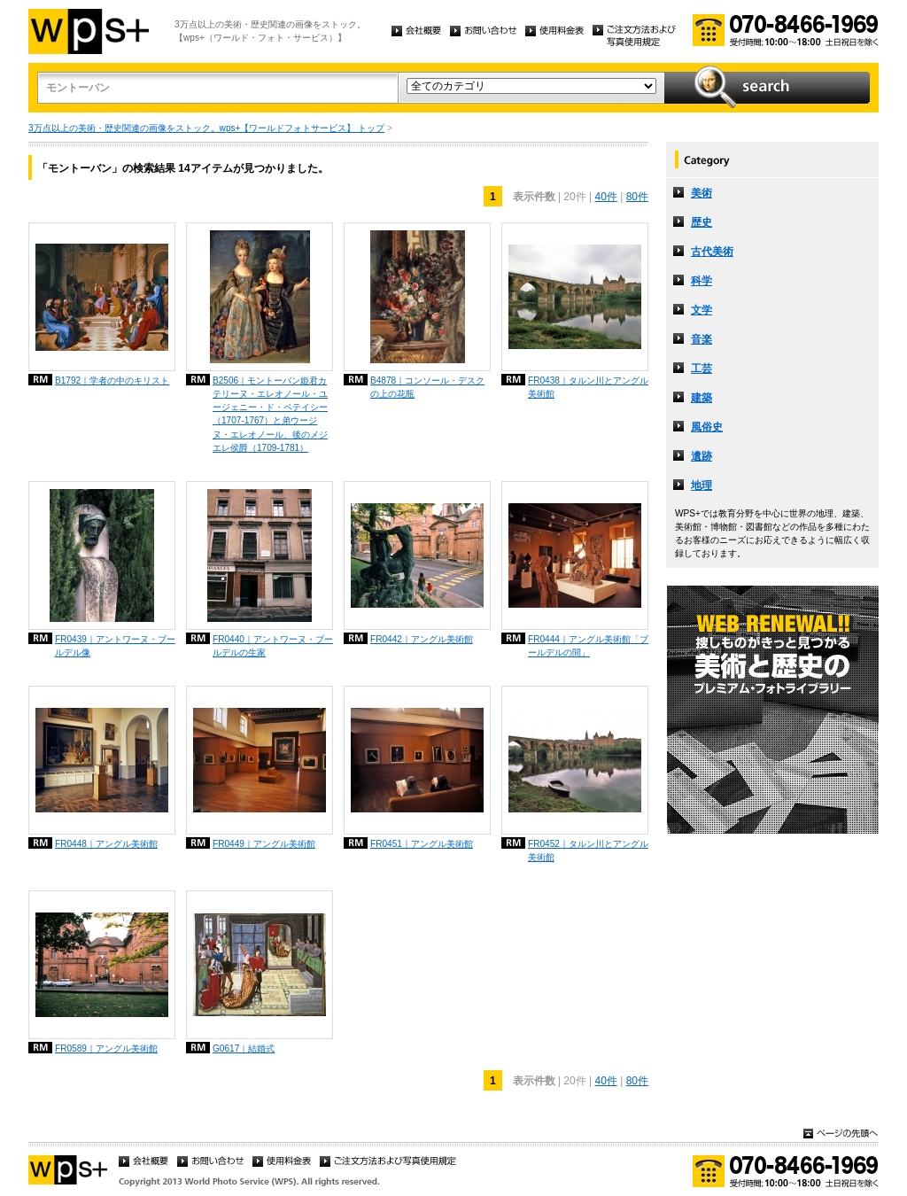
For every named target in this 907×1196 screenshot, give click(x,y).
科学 (701, 281)
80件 (637, 196)
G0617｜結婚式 (244, 1048)
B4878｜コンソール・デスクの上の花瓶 (427, 387)
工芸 (701, 368)
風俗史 (707, 427)
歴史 (701, 222)
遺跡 (701, 456)
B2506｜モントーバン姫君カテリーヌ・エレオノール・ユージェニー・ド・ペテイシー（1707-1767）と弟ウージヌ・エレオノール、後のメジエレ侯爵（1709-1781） (270, 414)
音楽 (701, 339)
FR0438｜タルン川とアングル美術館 (588, 387)
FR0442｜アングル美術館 (421, 639)
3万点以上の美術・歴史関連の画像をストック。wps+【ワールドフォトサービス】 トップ (206, 128)
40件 (605, 196)
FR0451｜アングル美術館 (421, 844)
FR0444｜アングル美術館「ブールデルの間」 (588, 645)
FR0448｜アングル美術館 (106, 844)
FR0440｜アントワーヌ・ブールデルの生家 (273, 645)
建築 (701, 398)
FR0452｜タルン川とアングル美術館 (588, 850)
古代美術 (712, 251)
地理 (701, 485)
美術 (701, 193)
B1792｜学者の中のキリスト (112, 380)
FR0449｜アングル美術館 (264, 844)
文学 (701, 310)
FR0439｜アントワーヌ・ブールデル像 (115, 645)
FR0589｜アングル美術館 (106, 1048)
